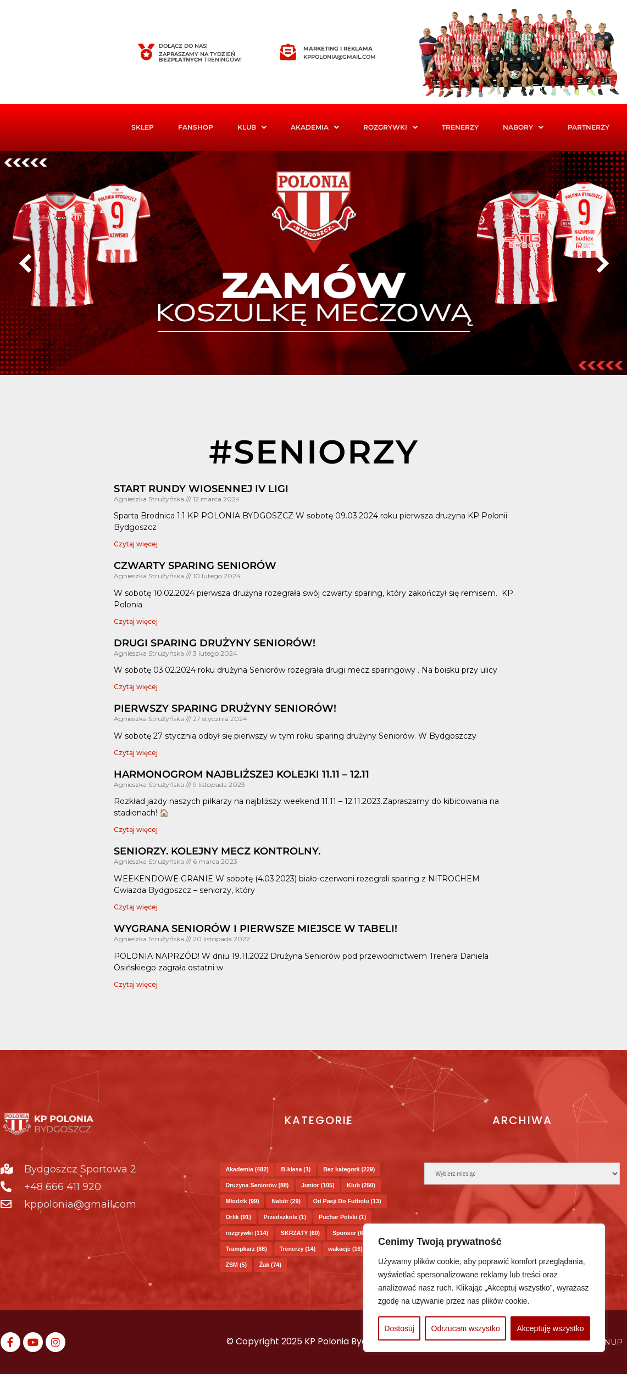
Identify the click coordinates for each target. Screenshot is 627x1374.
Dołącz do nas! (183, 45)
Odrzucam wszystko (465, 1328)
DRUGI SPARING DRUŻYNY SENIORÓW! (214, 643)
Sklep (142, 127)
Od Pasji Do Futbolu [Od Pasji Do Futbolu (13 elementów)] (347, 1201)
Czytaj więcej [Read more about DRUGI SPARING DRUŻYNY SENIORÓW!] (136, 687)
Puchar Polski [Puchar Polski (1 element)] (342, 1217)
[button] (252, 127)
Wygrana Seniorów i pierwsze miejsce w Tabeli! (255, 929)
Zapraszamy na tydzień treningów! (200, 57)
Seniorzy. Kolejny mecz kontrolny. (217, 851)
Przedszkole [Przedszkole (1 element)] (284, 1217)
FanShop (195, 127)
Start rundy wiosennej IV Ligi (201, 489)
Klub (252, 127)
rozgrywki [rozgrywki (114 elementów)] (246, 1233)
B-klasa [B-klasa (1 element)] (295, 1169)
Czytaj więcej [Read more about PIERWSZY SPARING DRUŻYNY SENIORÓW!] (136, 753)
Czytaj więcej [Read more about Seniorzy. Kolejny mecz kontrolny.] (136, 907)
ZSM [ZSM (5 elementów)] (235, 1264)
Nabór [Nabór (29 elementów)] (286, 1201)
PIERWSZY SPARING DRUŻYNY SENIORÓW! (225, 708)
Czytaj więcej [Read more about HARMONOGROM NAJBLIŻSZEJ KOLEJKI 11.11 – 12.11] (136, 829)
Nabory (523, 127)
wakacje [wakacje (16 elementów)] (345, 1248)
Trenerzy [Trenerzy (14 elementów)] (298, 1248)
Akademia (315, 127)
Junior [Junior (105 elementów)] (317, 1185)
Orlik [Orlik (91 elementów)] (238, 1217)
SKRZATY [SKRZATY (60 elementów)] (300, 1233)
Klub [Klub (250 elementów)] (361, 1185)
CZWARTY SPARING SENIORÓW (195, 566)
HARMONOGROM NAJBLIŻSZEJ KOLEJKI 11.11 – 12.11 (241, 774)
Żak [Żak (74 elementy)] (270, 1264)
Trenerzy (460, 127)
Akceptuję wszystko (550, 1328)
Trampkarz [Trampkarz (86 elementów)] (246, 1248)
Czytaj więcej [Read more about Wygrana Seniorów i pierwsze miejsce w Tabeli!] (136, 984)
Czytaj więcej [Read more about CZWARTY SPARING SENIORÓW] (136, 621)
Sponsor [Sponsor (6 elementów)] (348, 1233)
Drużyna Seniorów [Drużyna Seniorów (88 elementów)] (256, 1185)
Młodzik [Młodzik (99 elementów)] (242, 1201)
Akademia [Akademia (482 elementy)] (246, 1169)
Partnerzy (588, 127)
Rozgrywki (390, 127)
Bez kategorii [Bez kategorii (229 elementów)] (349, 1169)
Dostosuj (399, 1328)
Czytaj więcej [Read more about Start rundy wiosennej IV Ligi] (136, 544)
